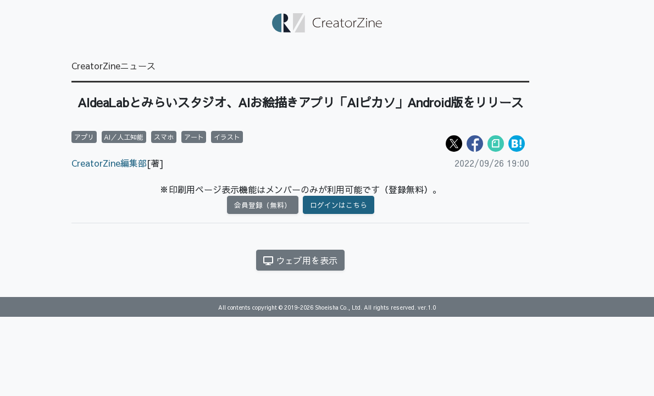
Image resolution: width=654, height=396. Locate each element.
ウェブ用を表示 (300, 260)
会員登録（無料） (262, 205)
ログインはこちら (338, 205)
